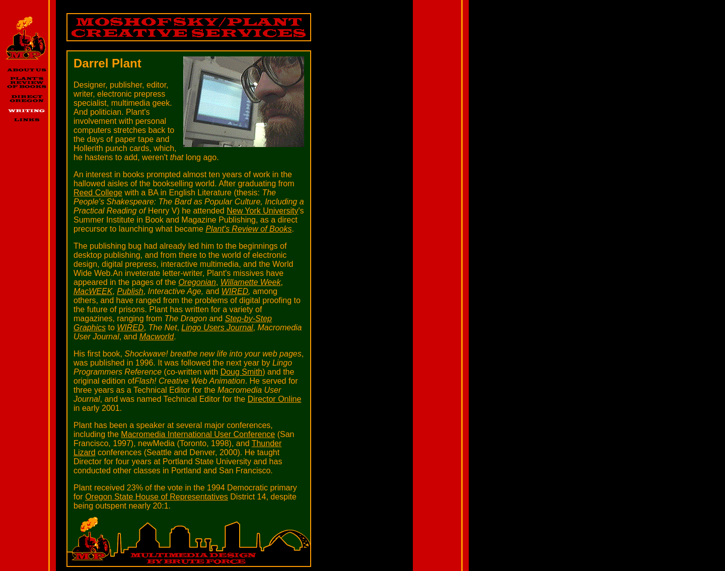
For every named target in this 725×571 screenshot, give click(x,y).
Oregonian (197, 282)
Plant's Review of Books (248, 229)
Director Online (275, 399)
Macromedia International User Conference (198, 434)
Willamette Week (251, 282)
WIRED (235, 291)
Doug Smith (242, 372)
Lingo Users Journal (217, 327)
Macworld (156, 336)
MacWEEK (93, 291)
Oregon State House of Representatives (156, 496)
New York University (262, 210)
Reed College (98, 192)
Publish (130, 291)
